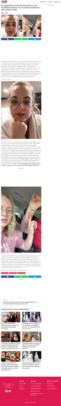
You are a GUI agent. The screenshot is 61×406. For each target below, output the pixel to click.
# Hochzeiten (4, 273)
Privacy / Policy (51, 386)
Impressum (50, 383)
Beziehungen (57, 1)
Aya (7, 12)
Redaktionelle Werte (35, 388)
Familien (50, 1)
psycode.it (21, 388)
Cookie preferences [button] (52, 388)
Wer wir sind (22, 383)
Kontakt (21, 386)
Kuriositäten (43, 1)
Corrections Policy (35, 386)
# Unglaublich (13, 273)
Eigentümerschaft (35, 391)
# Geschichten (21, 273)
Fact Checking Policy (35, 383)
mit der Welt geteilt (32, 73)
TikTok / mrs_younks (6, 79)
